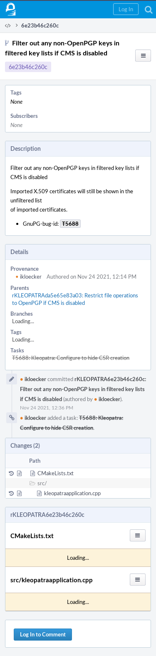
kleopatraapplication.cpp (72, 493)
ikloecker (28, 276)
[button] (126, 9)
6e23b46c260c (28, 67)
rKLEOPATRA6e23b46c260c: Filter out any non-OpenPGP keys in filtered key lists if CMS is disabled (83, 389)
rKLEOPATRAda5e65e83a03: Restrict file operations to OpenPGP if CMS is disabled (75, 299)
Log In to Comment (43, 634)
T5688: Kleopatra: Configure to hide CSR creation (70, 358)
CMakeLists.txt (55, 473)
